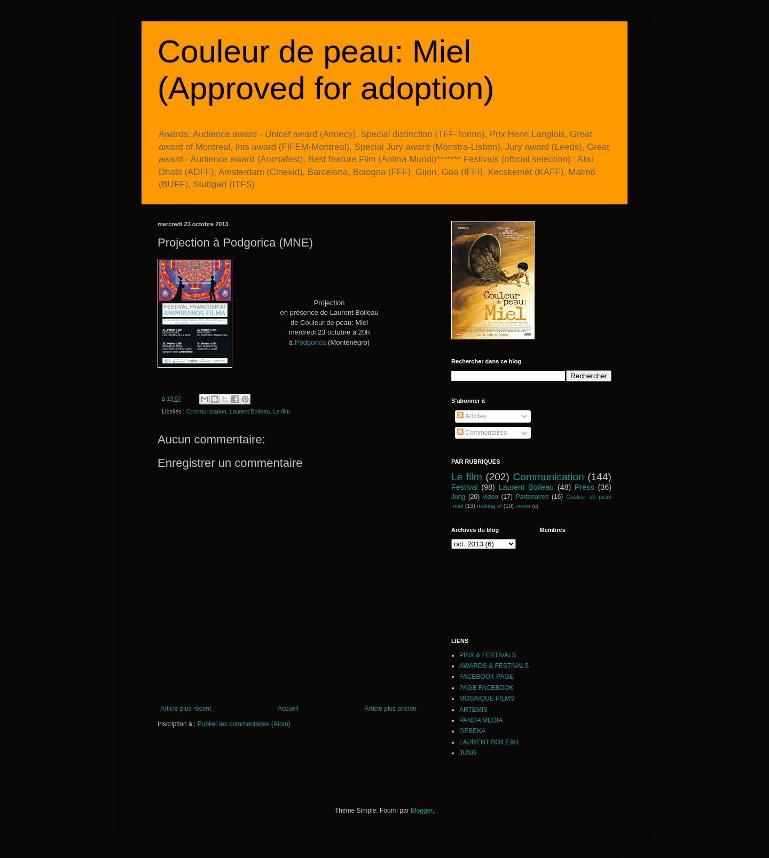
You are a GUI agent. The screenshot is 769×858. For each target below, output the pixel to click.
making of (489, 506)
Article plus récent (185, 708)
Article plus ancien (391, 708)
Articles (471, 416)
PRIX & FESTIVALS (487, 655)
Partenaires (532, 497)
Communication (206, 411)
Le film (281, 411)
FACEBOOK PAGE (486, 676)
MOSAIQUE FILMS (486, 698)
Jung (458, 497)
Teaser (523, 506)
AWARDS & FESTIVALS (494, 666)
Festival (464, 487)
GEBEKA (472, 731)
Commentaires (482, 432)
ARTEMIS (473, 709)
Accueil (288, 708)
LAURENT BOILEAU (489, 742)
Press (584, 487)
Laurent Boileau (250, 411)
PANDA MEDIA (481, 720)
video (490, 497)
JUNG (468, 753)
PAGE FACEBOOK (486, 688)
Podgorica (310, 342)
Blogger (422, 810)
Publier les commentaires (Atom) (244, 724)
